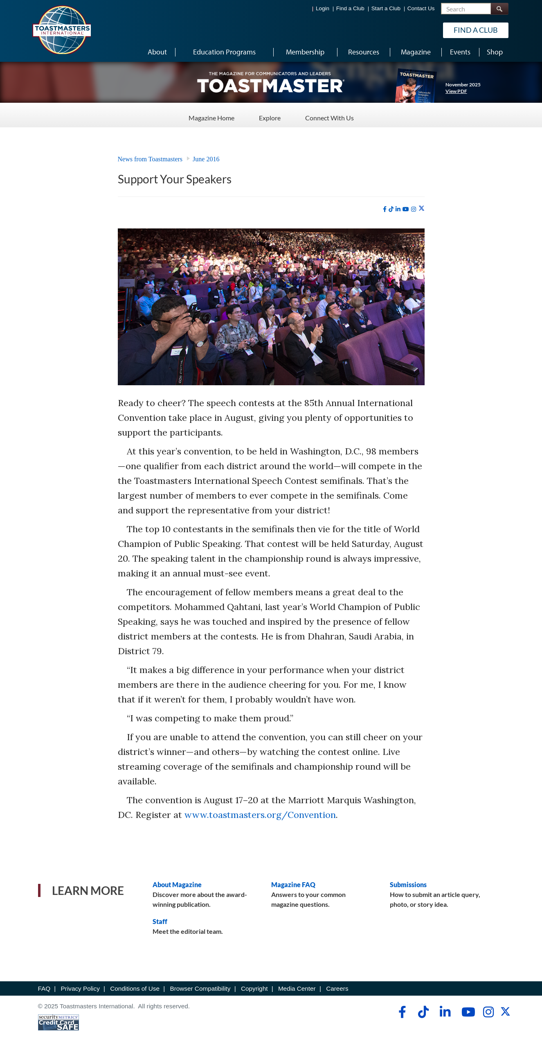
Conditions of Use (135, 988)
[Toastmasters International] (61, 29)
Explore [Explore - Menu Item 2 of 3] (270, 114)
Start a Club (385, 8)
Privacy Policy (80, 988)
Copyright (254, 988)
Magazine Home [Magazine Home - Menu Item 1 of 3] (211, 114)
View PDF (456, 91)
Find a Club (350, 8)
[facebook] (385, 209)
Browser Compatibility (200, 988)
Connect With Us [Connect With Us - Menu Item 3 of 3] (329, 114)
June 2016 (206, 159)
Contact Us (421, 8)
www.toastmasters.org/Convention (260, 814)
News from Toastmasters (150, 159)
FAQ (44, 988)
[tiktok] (391, 209)
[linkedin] (398, 209)
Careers (337, 988)
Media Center (297, 988)
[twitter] (421, 209)
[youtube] (406, 209)
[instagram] (413, 209)
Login (322, 8)
